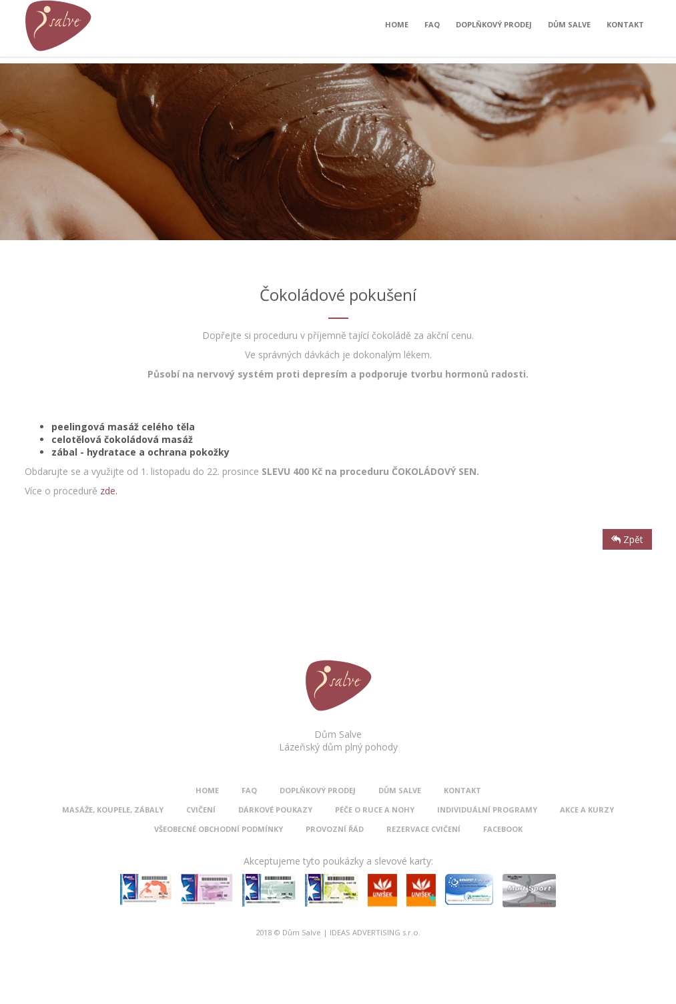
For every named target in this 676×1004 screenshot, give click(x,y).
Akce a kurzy (587, 810)
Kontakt (625, 28)
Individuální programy (487, 810)
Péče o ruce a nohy (374, 810)
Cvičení (201, 810)
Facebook (503, 829)
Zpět (627, 539)
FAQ (432, 28)
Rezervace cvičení (423, 829)
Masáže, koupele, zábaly (112, 810)
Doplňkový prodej (494, 28)
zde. (108, 490)
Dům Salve (569, 28)
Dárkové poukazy (275, 810)
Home (396, 28)
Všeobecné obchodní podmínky (218, 829)
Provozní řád (335, 829)
